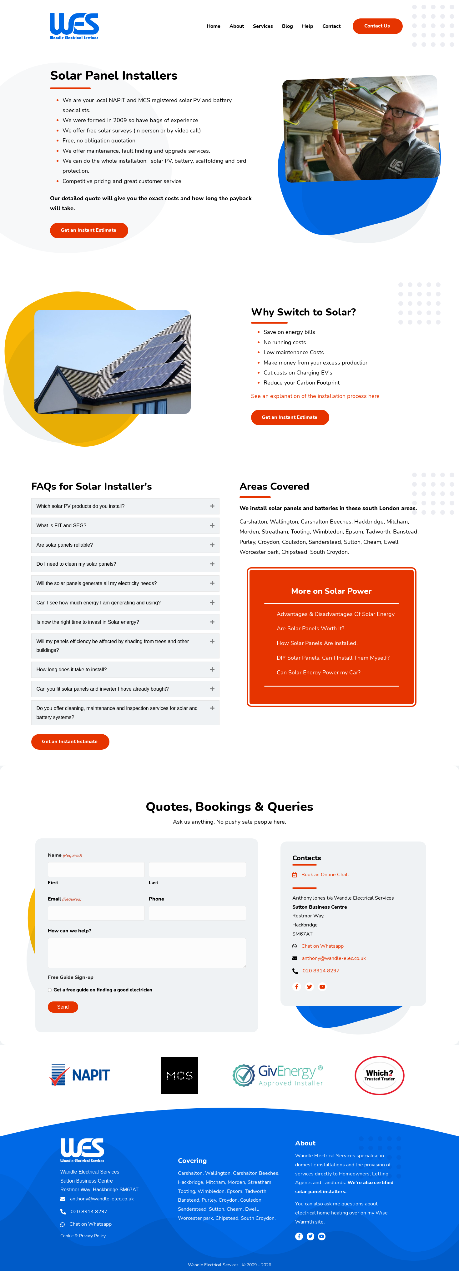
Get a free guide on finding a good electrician (102, 985)
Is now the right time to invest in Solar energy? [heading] (87, 622)
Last (153, 880)
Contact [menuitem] (331, 26)
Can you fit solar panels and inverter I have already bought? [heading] (102, 689)
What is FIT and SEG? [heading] (61, 525)
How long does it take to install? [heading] (71, 669)
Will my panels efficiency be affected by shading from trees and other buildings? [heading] (112, 646)
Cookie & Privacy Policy (83, 1231)
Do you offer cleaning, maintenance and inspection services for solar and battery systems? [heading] (117, 713)
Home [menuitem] (213, 26)
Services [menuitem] (263, 26)
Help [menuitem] (307, 26)
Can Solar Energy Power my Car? (319, 672)
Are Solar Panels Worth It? (310, 628)
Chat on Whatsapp (322, 946)
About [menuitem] (237, 26)
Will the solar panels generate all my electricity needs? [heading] (96, 583)
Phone (156, 896)
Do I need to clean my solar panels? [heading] (76, 564)
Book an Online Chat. (325, 874)
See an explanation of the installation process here (315, 396)
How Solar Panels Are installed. (317, 643)
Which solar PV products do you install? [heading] (80, 506)
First (53, 880)
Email (64, 897)
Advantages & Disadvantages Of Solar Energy (336, 614)
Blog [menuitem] (287, 26)
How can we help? (69, 926)
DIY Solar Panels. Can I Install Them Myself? (333, 658)
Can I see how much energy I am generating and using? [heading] (98, 602)
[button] (212, 506)
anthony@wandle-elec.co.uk (334, 958)
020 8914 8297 (321, 970)
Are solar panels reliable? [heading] (64, 545)
